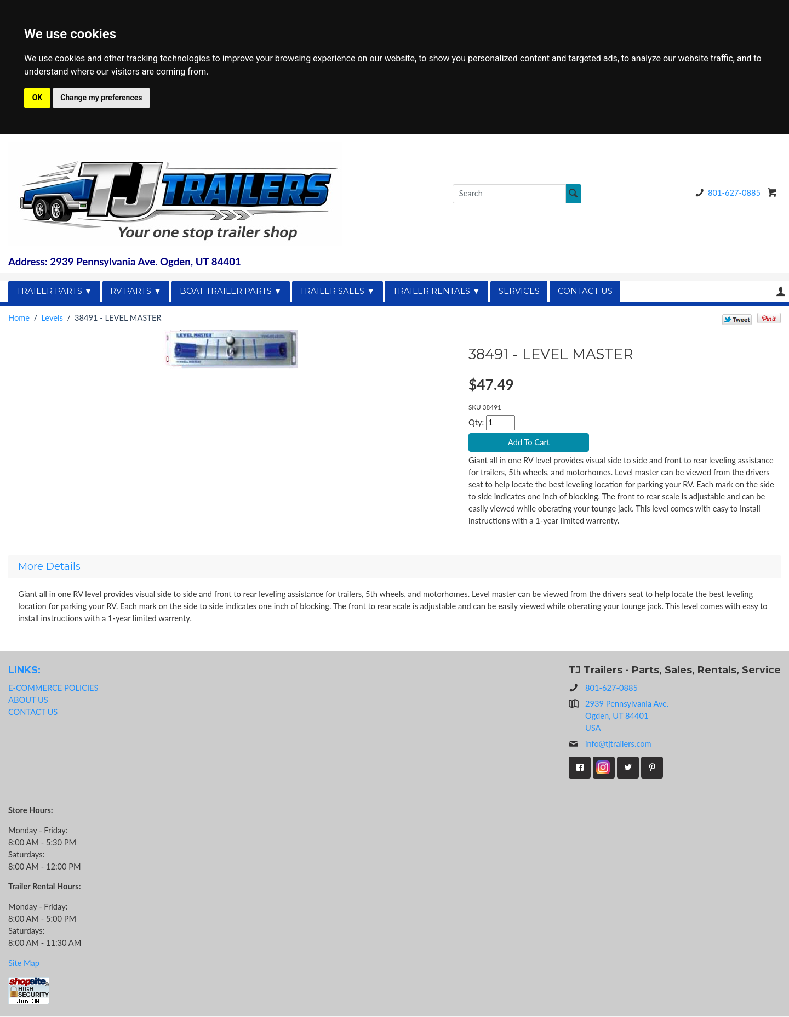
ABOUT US (28, 699)
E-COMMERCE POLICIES (53, 687)
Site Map (23, 963)
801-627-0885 (726, 193)
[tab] (394, 566)
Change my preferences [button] (101, 97)
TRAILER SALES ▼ (337, 291)
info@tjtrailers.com (610, 744)
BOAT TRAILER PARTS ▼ (231, 291)
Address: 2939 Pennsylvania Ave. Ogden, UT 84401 (124, 261)
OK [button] (37, 97)
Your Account (781, 291)
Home (19, 317)
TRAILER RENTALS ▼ (437, 291)
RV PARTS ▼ (136, 291)
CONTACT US (585, 291)
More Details (49, 566)
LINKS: (24, 669)
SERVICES (519, 291)
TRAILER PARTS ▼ (54, 291)
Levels (51, 317)
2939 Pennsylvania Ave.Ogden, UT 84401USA (626, 716)
